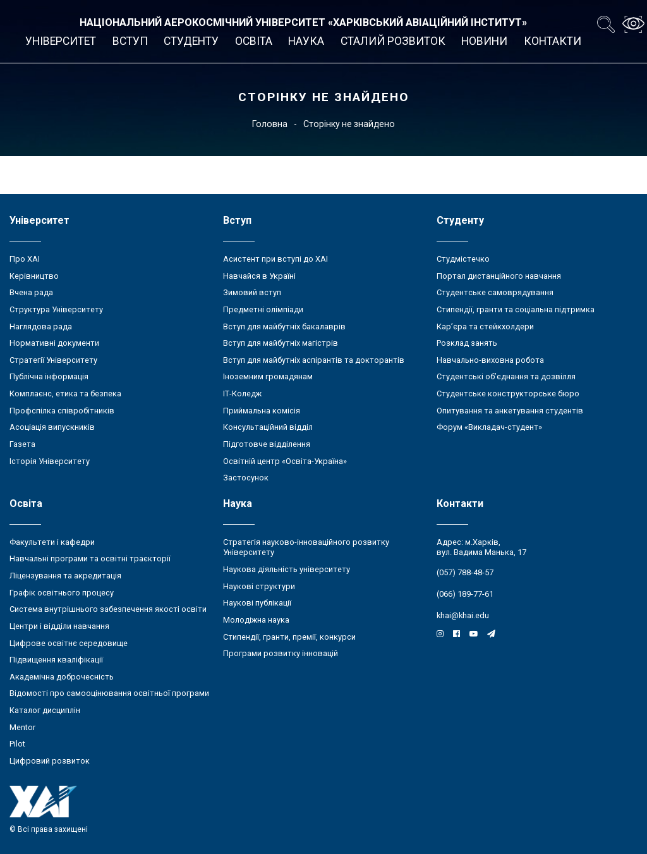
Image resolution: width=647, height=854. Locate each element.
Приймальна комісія (261, 410)
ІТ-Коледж (242, 393)
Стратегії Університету (53, 360)
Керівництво (34, 276)
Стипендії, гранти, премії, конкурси (289, 637)
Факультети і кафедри (52, 542)
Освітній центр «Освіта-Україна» (285, 461)
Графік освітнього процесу (61, 592)
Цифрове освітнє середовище (68, 643)
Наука (306, 41)
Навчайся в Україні (259, 276)
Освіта (253, 41)
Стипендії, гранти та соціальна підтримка (516, 309)
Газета (22, 444)
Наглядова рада (40, 326)
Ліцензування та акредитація (65, 575)
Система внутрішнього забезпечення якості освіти (108, 609)
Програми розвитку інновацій (280, 653)
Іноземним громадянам (268, 376)
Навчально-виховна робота (490, 360)
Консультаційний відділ (268, 427)
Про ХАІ (24, 259)
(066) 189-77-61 (465, 594)
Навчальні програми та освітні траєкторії (90, 558)
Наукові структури (259, 586)
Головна (269, 124)
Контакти (552, 41)
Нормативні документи (54, 343)
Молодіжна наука (256, 620)
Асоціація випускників (52, 427)
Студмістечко (463, 259)
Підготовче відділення (266, 444)
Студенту (191, 41)
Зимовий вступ (252, 292)
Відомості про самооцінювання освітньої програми (109, 693)
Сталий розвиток (393, 41)
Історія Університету (49, 461)
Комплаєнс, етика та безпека (65, 393)
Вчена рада (31, 292)
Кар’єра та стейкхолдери (485, 326)
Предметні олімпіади (263, 309)
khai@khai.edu (463, 615)
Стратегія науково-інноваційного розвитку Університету (306, 547)
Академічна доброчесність (61, 676)
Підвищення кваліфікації (56, 659)
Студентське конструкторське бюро (508, 393)
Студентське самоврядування (495, 292)
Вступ (130, 41)
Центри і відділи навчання (59, 626)
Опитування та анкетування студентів (510, 410)
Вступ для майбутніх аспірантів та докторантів (313, 360)
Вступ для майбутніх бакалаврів (284, 326)
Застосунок (246, 477)
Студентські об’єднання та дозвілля (506, 376)
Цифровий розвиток (49, 761)
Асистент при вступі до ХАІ (275, 259)
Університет (60, 41)
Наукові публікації (257, 602)
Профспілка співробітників (61, 410)
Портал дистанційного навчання (499, 276)
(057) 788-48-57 (465, 572)
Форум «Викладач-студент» (489, 427)
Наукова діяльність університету (286, 569)
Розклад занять (467, 343)
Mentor (22, 727)
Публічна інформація (48, 376)
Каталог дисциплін (44, 710)
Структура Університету (56, 309)
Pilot (17, 743)
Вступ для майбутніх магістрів (280, 343)
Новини (484, 41)
